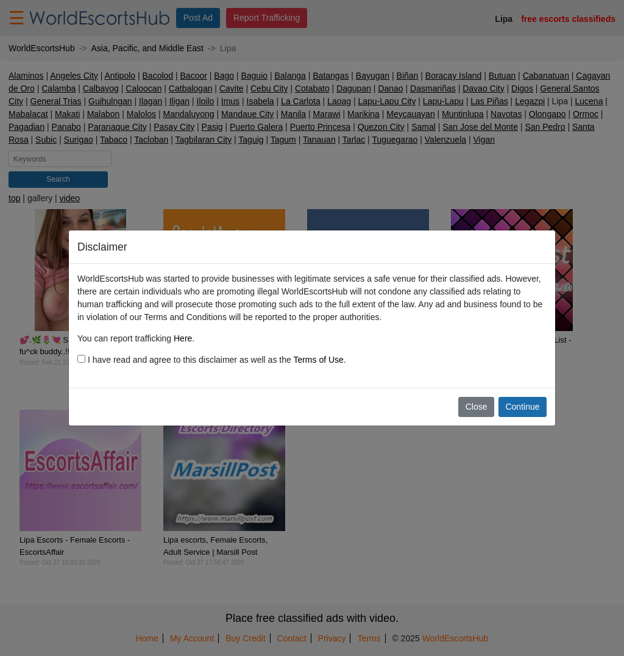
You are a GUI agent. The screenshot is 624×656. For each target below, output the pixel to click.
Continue (522, 407)
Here (183, 338)
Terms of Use (318, 360)
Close (477, 407)
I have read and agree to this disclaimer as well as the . (211, 360)
